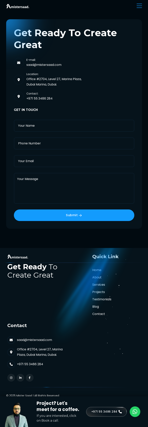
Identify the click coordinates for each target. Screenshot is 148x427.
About (97, 277)
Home (96, 270)
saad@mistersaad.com (43, 65)
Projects (98, 292)
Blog (95, 306)
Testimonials (101, 299)
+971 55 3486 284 (39, 98)
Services (98, 284)
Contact (98, 314)
